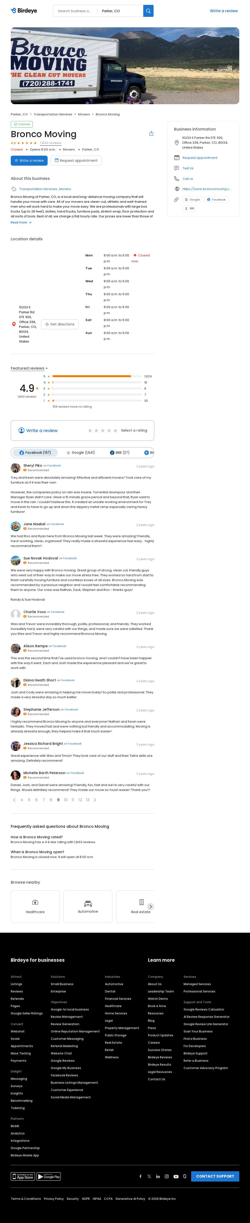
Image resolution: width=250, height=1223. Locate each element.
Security (73, 1197)
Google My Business (66, 1066)
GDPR (86, 1197)
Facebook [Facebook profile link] (216, 200)
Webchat (18, 1030)
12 (80, 798)
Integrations (20, 1139)
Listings (16, 982)
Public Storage (115, 1034)
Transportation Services (53, 114)
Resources (156, 1012)
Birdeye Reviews (160, 1056)
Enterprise (58, 990)
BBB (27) (117, 451)
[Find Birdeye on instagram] (167, 1175)
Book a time (157, 1004)
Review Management (67, 1015)
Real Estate (113, 1041)
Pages (15, 1004)
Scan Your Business (198, 1030)
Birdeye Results (159, 1063)
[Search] (148, 11)
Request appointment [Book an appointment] (76, 160)
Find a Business (195, 1037)
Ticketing (18, 1106)
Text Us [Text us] (188, 168)
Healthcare (113, 1004)
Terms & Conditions (26, 1197)
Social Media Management (71, 1096)
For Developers (195, 1044)
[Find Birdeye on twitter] (149, 1175)
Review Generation (65, 1023)
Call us (188, 178)
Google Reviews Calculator (204, 1008)
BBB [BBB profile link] (189, 208)
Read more (21, 222)
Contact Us (156, 1078)
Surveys (16, 1084)
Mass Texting (21, 1052)
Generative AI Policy (130, 1197)
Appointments (22, 1044)
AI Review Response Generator (206, 1015)
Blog (151, 1019)
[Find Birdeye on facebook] (141, 1175)
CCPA (108, 1197)
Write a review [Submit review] (29, 160)
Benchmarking (21, 1099)
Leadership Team (161, 990)
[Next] (150, 905)
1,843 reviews (50, 143)
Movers (84, 114)
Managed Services (197, 982)
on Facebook (52, 464)
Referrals (17, 997)
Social (15, 1037)
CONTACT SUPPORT (215, 1174)
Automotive (114, 982)
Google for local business (70, 1008)
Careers (154, 1041)
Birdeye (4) (153, 451)
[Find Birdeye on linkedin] (158, 1175)
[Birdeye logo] (25, 11)
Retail (109, 1048)
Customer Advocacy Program (206, 1066)
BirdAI (15, 1124)
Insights (17, 1092)
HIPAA (97, 1197)
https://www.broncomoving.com (207, 189)
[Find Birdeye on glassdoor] (184, 1175)
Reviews (17, 990)
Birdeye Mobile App (25, 1154)
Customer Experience (67, 1088)
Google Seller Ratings (27, 1012)
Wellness (112, 1056)
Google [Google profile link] (192, 200)
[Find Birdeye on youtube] (176, 1175)
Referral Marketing (64, 1044)
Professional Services (199, 990)
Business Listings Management (74, 1081)
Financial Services (118, 997)
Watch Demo (158, 997)
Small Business (62, 982)
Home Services (116, 1012)
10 (66, 798)
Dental (110, 990)
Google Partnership (25, 1146)
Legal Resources (160, 1070)
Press (152, 1026)
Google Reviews (63, 1059)
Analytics (18, 1132)
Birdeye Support (196, 1052)
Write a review (224, 11)
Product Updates (160, 1034)
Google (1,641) (79, 451)
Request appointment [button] (200, 157)
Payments (18, 1059)
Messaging (19, 1077)
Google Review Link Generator (206, 1023)
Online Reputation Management (75, 1030)
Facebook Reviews (64, 1074)
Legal (109, 1019)
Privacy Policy (54, 1197)
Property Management (122, 1026)
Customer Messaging (67, 1037)
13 (87, 798)
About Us (155, 982)
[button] (14, 798)
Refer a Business (196, 1059)
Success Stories (160, 1048)
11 (73, 798)
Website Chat (61, 1052)
